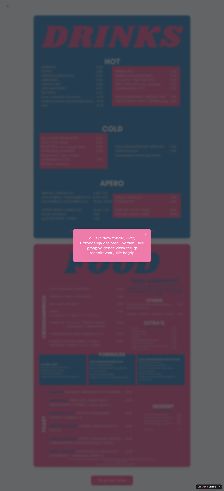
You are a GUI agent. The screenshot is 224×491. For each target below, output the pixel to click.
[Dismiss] (220, 487)
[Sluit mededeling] (145, 234)
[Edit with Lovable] (207, 487)
